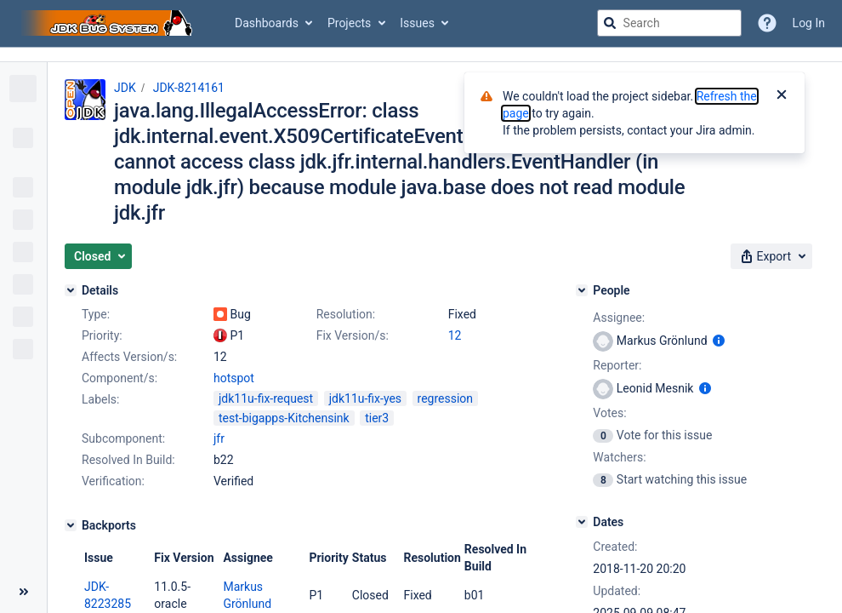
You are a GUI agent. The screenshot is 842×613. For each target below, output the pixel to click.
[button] (98, 256)
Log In (809, 23)
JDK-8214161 (189, 88)
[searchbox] (669, 23)
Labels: (100, 399)
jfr (219, 438)
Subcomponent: (123, 438)
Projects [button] (349, 23)
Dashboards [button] (267, 23)
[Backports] (71, 525)
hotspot (233, 378)
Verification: (113, 481)
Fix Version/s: (352, 335)
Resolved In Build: (128, 460)
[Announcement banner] (421, 55)
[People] (582, 290)
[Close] (781, 96)
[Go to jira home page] (109, 23)
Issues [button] (417, 23)
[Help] (767, 23)
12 (455, 335)
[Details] (71, 290)
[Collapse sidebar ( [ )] (23, 591)
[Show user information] (718, 340)
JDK (125, 88)
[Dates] (582, 522)
